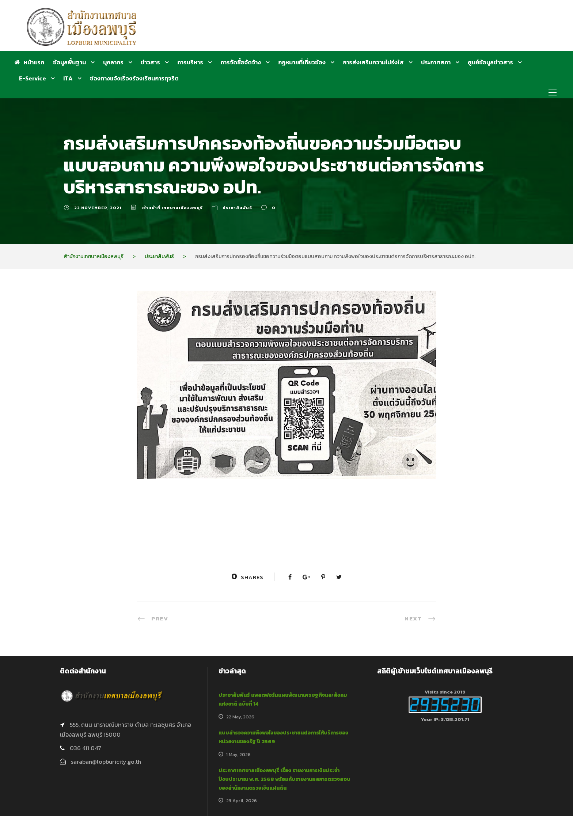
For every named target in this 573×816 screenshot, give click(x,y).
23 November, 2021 (98, 208)
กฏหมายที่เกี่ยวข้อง (302, 62)
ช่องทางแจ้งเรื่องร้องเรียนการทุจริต (134, 78)
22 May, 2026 (240, 716)
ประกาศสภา (436, 62)
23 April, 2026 (241, 800)
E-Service (32, 78)
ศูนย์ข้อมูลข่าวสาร (490, 62)
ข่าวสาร (150, 62)
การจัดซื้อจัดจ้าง (240, 62)
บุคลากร (113, 62)
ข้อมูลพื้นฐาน (69, 62)
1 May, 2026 (238, 754)
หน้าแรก (29, 62)
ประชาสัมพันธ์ (237, 208)
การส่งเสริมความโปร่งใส (373, 62)
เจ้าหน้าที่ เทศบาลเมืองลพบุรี (172, 208)
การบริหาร (190, 62)
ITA (68, 78)
